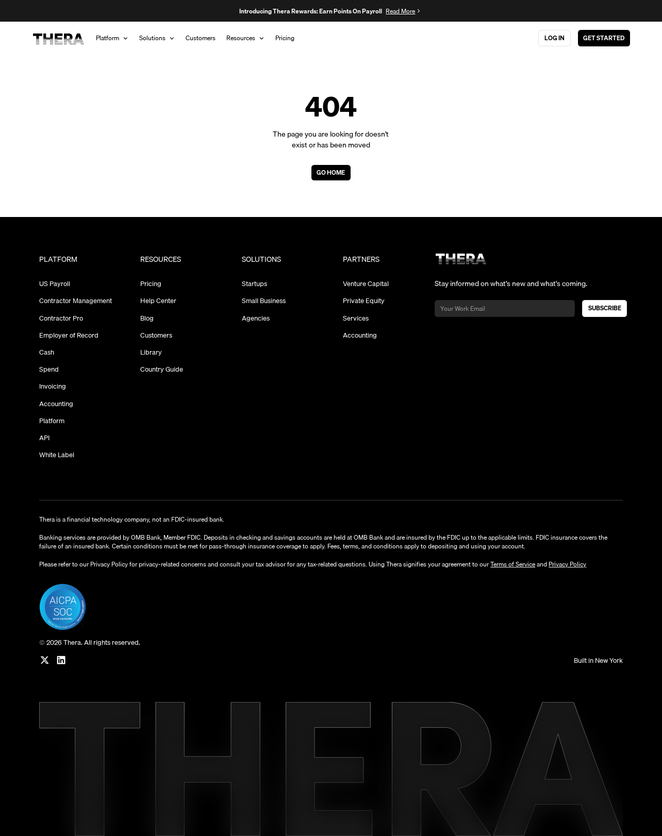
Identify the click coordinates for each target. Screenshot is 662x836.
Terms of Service (512, 564)
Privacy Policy (567, 564)
